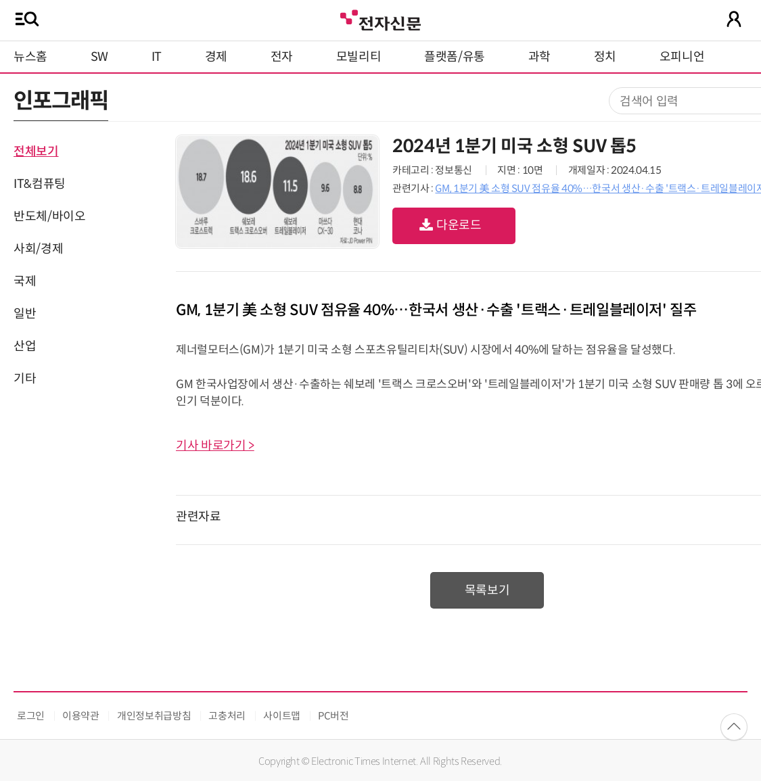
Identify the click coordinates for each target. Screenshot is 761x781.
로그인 (31, 715)
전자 (282, 56)
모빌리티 (359, 56)
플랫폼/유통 (454, 56)
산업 (25, 346)
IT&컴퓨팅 (40, 183)
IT (157, 56)
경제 (216, 56)
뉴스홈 (30, 56)
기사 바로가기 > (215, 445)
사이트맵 (281, 715)
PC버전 (333, 715)
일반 (25, 313)
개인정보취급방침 (154, 715)
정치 (605, 56)
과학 (539, 56)
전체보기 (36, 151)
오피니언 (682, 56)
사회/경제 (38, 248)
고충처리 (227, 715)
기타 (25, 378)
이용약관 (80, 715)
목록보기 (487, 590)
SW (99, 56)
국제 (25, 281)
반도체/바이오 (49, 216)
